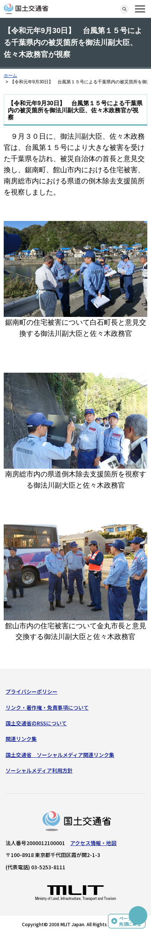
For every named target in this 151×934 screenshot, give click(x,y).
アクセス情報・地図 (93, 843)
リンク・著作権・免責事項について (47, 707)
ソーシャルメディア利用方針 (39, 770)
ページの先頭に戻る (130, 921)
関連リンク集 (21, 738)
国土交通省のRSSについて (36, 723)
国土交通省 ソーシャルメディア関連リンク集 (60, 754)
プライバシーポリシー (32, 691)
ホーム (10, 75)
